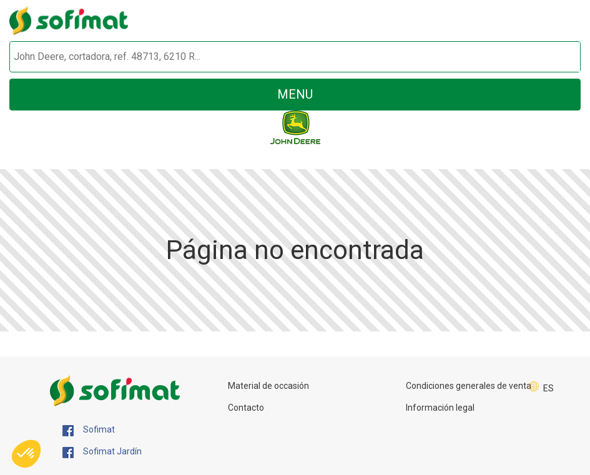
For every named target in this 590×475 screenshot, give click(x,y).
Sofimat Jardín (102, 452)
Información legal (440, 408)
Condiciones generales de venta (468, 386)
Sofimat (88, 430)
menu (295, 94)
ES (548, 388)
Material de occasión (268, 386)
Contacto (246, 408)
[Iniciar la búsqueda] (556, 57)
